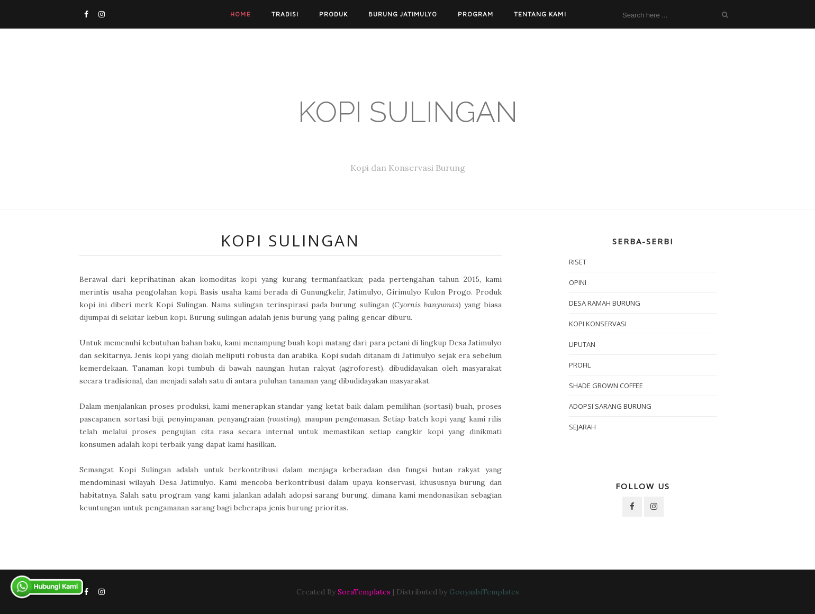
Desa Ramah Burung (604, 303)
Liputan (582, 344)
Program (475, 14)
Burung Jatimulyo (402, 14)
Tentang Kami (540, 14)
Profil (580, 365)
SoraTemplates (364, 592)
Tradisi (284, 14)
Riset (577, 262)
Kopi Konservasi (598, 323)
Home (240, 14)
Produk (333, 14)
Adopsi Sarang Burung (610, 406)
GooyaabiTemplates (484, 592)
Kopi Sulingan (408, 112)
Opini (577, 282)
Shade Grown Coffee (606, 385)
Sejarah (582, 427)
